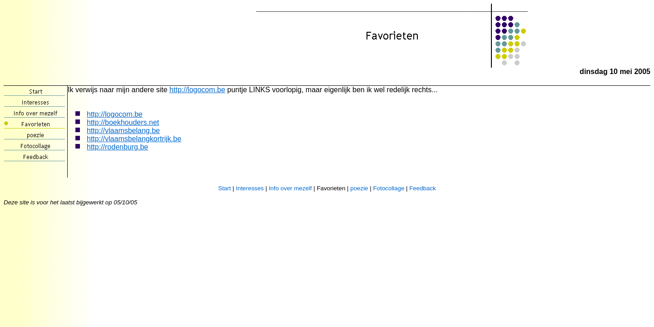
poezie (359, 188)
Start (224, 188)
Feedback (422, 188)
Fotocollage (388, 188)
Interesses (250, 188)
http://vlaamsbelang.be (123, 130)
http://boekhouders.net (123, 122)
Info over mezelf (290, 188)
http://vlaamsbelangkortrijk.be (134, 139)
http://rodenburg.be (117, 147)
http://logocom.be (197, 90)
